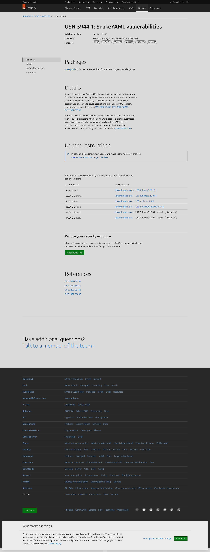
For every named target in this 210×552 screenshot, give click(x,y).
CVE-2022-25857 (103, 107)
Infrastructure (82, 488)
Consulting (97, 385)
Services (96, 424)
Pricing (104, 475)
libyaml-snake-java (123, 190)
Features (69, 424)
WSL (86, 469)
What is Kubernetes (74, 392)
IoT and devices (145, 488)
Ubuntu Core (28, 424)
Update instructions (35, 68)
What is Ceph (71, 385)
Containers (27, 462)
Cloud (25, 443)
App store (69, 417)
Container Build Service (136, 462)
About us (69, 510)
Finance (114, 494)
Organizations (71, 430)
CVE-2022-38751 (123, 128)
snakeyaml (70, 69)
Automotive (70, 494)
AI (66, 488)
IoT (24, 417)
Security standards (116, 8)
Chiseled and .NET (113, 462)
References (31, 72)
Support (97, 379)
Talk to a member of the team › (58, 346)
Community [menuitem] (110, 2)
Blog (100, 510)
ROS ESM (69, 411)
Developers (86, 430)
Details (29, 64)
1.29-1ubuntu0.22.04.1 (146, 195)
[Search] (187, 2)
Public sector (95, 494)
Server (78, 469)
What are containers (74, 462)
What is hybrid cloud (123, 443)
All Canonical (175, 2)
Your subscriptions (73, 475)
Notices (141, 8)
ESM (88, 8)
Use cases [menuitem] (82, 2)
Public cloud (162, 443)
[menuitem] (176, 2)
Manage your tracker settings (157, 538)
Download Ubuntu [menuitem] (129, 2)
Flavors (97, 430)
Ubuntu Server (29, 437)
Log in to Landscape (123, 456)
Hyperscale (70, 437)
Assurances (155, 8)
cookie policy (55, 543)
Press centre (122, 510)
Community (96, 411)
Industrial (82, 494)
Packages (30, 59)
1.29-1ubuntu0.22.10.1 (146, 190)
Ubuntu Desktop (30, 430)
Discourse (114, 475)
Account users (91, 475)
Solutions (27, 488)
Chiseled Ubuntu (94, 462)
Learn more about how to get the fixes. (90, 157)
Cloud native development (166, 488)
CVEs (131, 8)
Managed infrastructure (34, 398)
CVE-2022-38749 (120, 107)
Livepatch (98, 8)
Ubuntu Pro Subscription (76, 481)
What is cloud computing (76, 443)
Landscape (27, 456)
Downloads (28, 469)
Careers (92, 510)
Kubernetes (28, 392)
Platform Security (73, 8)
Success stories (83, 424)
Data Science (84, 404)
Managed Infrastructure (102, 488)
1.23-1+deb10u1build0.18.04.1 (149, 206)
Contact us (30, 510)
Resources (118, 392)
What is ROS (82, 411)
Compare (91, 456)
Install (88, 379)
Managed (84, 385)
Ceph (24, 385)
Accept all (180, 538)
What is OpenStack (74, 379)
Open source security (125, 488)
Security (26, 449)
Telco (106, 494)
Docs (106, 385)
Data (71, 488)
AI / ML (26, 404)
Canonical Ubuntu (29, 2)
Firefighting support (131, 475)
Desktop (69, 469)
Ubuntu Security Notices (36, 16)
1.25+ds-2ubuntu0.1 (144, 201)
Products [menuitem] (68, 2)
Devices (117, 481)
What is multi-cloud (145, 443)
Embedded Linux (85, 417)
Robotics (26, 411)
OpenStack (27, 379)
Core (93, 469)
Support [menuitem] (96, 2)
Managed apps (72, 398)
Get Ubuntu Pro (74, 252)
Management (101, 417)
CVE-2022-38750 (73, 110)
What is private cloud (101, 443)
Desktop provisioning (101, 481)
